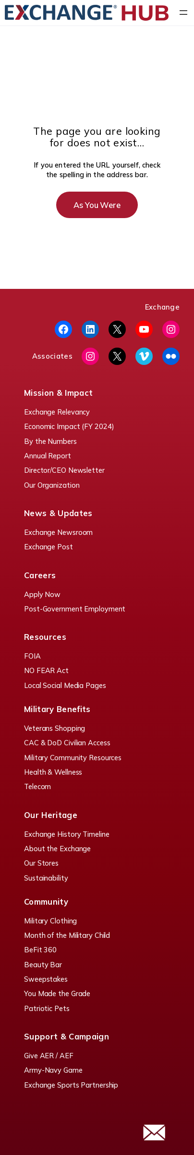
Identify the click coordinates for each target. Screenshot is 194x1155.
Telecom (37, 786)
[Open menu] (183, 12)
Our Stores (41, 863)
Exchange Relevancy (57, 411)
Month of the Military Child (67, 935)
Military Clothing (50, 920)
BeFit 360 (40, 949)
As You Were (97, 205)
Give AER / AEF (48, 1055)
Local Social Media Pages (65, 685)
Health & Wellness (53, 772)
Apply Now (42, 594)
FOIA (32, 656)
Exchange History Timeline (66, 834)
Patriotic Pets (47, 1008)
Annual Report (47, 455)
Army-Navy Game (53, 1070)
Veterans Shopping (54, 728)
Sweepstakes (46, 979)
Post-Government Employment (74, 608)
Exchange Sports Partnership (71, 1085)
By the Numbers (50, 441)
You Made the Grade (57, 993)
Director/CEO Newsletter (64, 470)
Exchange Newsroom (58, 532)
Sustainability (46, 877)
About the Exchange (57, 848)
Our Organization (51, 485)
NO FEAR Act (46, 670)
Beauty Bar (43, 964)
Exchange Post (48, 546)
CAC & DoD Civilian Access (67, 742)
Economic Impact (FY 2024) (69, 426)
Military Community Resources (72, 757)
